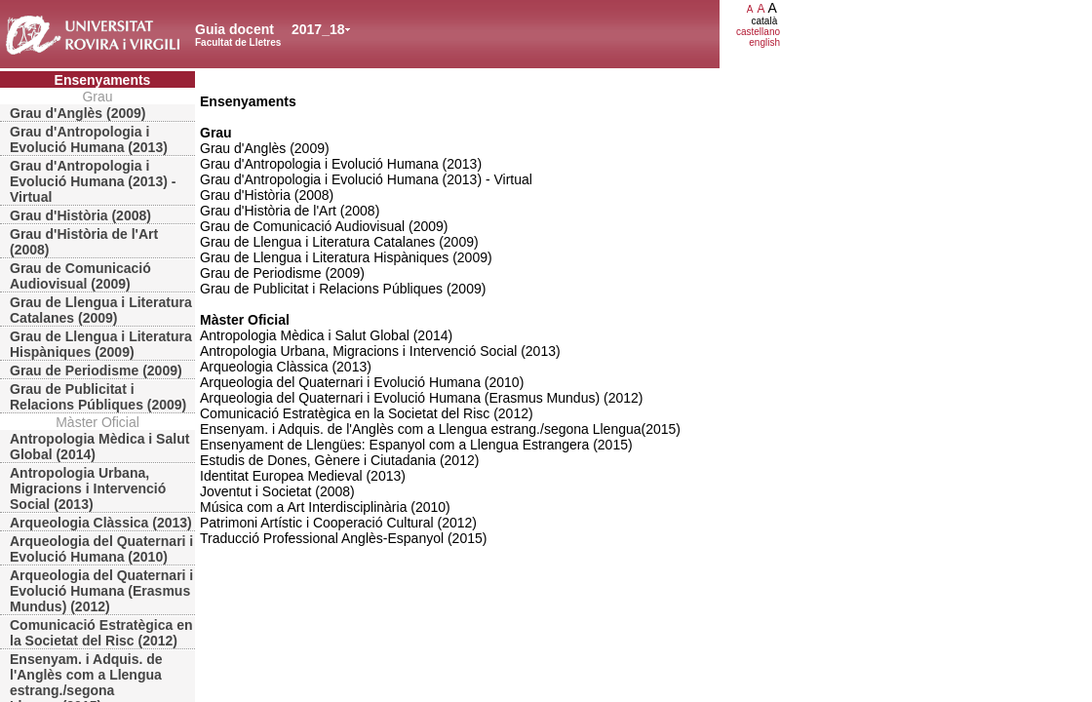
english (764, 42)
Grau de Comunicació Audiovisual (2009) (80, 276)
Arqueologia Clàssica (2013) (101, 522)
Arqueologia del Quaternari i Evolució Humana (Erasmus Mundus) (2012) (101, 590)
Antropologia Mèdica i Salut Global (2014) (99, 446)
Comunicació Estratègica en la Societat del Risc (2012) (101, 632)
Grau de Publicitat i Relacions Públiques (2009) (98, 396)
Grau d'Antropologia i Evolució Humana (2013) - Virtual (93, 181)
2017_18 (318, 29)
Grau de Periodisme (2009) (96, 370)
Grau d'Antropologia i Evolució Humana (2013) (89, 139)
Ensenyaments (103, 80)
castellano (758, 31)
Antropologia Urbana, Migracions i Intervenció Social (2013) (88, 488)
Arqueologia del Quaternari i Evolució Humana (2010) (101, 549)
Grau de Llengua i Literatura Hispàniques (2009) (101, 344)
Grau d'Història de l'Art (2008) (84, 241)
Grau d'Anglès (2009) (77, 113)
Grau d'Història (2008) (80, 215)
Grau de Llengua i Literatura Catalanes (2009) (101, 310)
